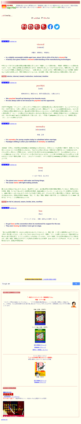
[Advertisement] (40, 260)
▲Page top (13, 41)
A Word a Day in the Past (33, 279)
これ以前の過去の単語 (49, 279)
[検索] (36, 284)
